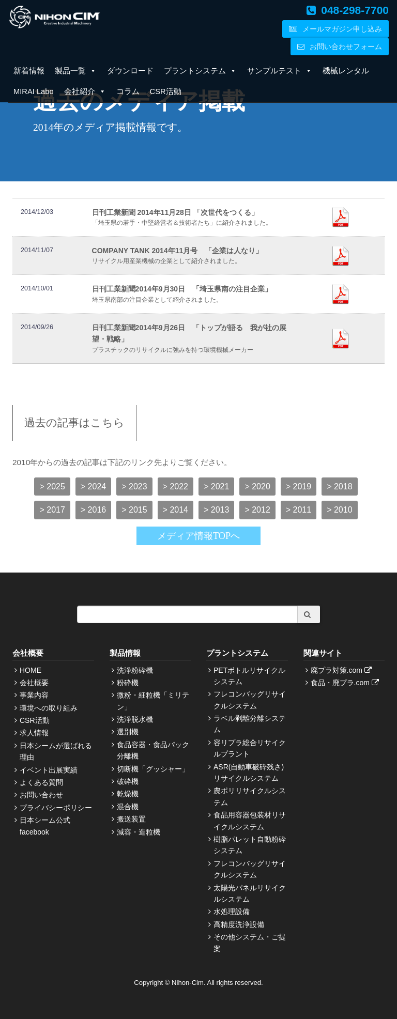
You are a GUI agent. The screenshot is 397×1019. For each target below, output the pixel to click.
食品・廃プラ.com (346, 682)
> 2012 (257, 509)
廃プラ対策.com (342, 670)
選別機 (128, 732)
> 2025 (52, 486)
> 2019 (298, 486)
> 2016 (93, 509)
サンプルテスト (279, 70)
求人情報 (34, 733)
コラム (128, 91)
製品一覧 (76, 70)
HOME (30, 670)
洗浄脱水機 (135, 719)
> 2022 (175, 486)
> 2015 (134, 509)
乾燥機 (128, 794)
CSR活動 (165, 91)
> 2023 (134, 486)
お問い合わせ (41, 795)
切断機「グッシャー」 (153, 769)
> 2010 (339, 509)
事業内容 (34, 695)
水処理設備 (231, 911)
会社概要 (34, 682)
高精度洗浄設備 (238, 924)
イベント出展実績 (49, 770)
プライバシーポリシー (56, 808)
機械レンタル (346, 71)
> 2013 (216, 509)
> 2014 (175, 509)
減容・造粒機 (138, 832)
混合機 (128, 806)
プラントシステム (200, 70)
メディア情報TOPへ (198, 536)
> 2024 (93, 486)
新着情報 (28, 71)
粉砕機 (128, 682)
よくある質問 (41, 782)
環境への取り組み (49, 708)
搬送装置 (131, 819)
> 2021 (216, 486)
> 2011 (298, 509)
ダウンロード (130, 71)
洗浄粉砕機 (135, 670)
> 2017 (52, 509)
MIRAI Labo (33, 91)
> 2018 (339, 486)
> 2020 (257, 486)
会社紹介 (85, 91)
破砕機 (128, 781)
